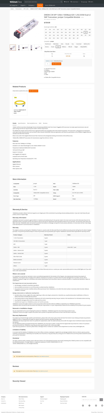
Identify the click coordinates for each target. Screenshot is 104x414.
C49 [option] (77, 35)
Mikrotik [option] (70, 46)
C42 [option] (50, 35)
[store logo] (16, 2)
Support (23, 5)
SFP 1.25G (26, 9)
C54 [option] (50, 38)
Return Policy (21, 398)
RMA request (21, 405)
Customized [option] (78, 44)
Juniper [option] (58, 46)
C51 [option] (85, 35)
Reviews (45, 123)
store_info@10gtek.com (80, 269)
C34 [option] (66, 32)
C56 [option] (58, 38)
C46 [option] (66, 35)
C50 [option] (81, 35)
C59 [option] (69, 38)
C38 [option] (81, 32)
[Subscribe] (101, 399)
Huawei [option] (52, 46)
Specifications (22, 123)
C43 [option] (54, 35)
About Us (3, 398)
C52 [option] (89, 35)
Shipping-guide (63, 398)
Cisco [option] (73, 44)
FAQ (41, 403)
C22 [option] (66, 29)
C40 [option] (89, 32)
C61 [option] (77, 38)
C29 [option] (46, 32)
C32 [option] (58, 32)
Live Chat (42, 401)
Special (40, 5)
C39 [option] (85, 32)
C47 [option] (69, 35)
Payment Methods (63, 401)
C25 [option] (77, 29)
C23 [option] (69, 29)
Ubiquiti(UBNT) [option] (83, 46)
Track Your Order (63, 403)
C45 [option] (62, 35)
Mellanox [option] (64, 46)
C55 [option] (54, 38)
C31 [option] (54, 32)
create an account (45, 356)
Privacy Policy (21, 407)
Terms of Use (100, 412)
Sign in (38, 356)
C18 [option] (50, 29)
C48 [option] (73, 35)
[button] (19, 48)
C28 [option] (89, 29)
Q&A (40, 123)
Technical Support (43, 398)
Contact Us (3, 401)
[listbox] (68, 34)
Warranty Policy (22, 401)
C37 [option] (77, 32)
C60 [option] (73, 38)
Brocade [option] (67, 44)
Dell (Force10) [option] (86, 44)
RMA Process (21, 403)
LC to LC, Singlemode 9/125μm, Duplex (20, 110)
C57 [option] (62, 38)
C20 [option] (58, 29)
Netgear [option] (76, 46)
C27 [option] (85, 29)
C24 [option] (73, 29)
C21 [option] (62, 29)
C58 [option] (66, 38)
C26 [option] (81, 29)
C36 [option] (73, 32)
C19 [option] (54, 29)
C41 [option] (46, 35)
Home (12, 9)
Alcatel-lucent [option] (48, 44)
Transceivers (19, 9)
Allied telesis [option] (55, 44)
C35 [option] (69, 32)
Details (14, 123)
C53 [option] (46, 38)
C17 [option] (46, 29)
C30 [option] (50, 32)
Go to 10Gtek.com (50, 5)
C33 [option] (62, 32)
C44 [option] (58, 35)
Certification (3, 403)
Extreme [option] (47, 46)
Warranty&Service (32, 123)
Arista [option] (62, 44)
